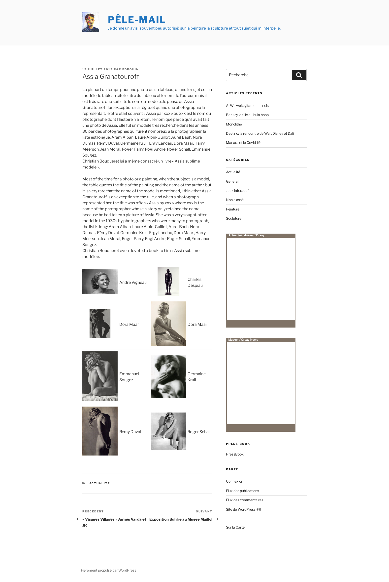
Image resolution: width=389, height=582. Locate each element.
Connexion (234, 481)
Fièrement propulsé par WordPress (108, 570)
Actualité (99, 483)
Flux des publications (242, 491)
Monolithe (234, 124)
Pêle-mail (137, 19)
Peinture (232, 209)
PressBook (235, 454)
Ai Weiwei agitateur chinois (247, 105)
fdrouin (130, 69)
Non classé (235, 200)
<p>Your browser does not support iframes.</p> (261, 279)
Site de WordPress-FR (243, 509)
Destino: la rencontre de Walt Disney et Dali (260, 133)
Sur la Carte (235, 527)
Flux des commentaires (244, 500)
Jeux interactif (237, 190)
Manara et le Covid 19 (243, 142)
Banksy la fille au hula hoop (247, 115)
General (232, 181)
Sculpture (233, 218)
